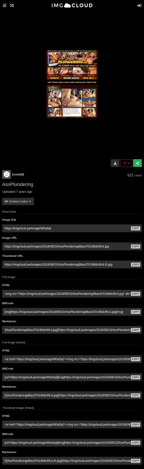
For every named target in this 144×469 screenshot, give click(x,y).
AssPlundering (17, 184)
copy (135, 228)
